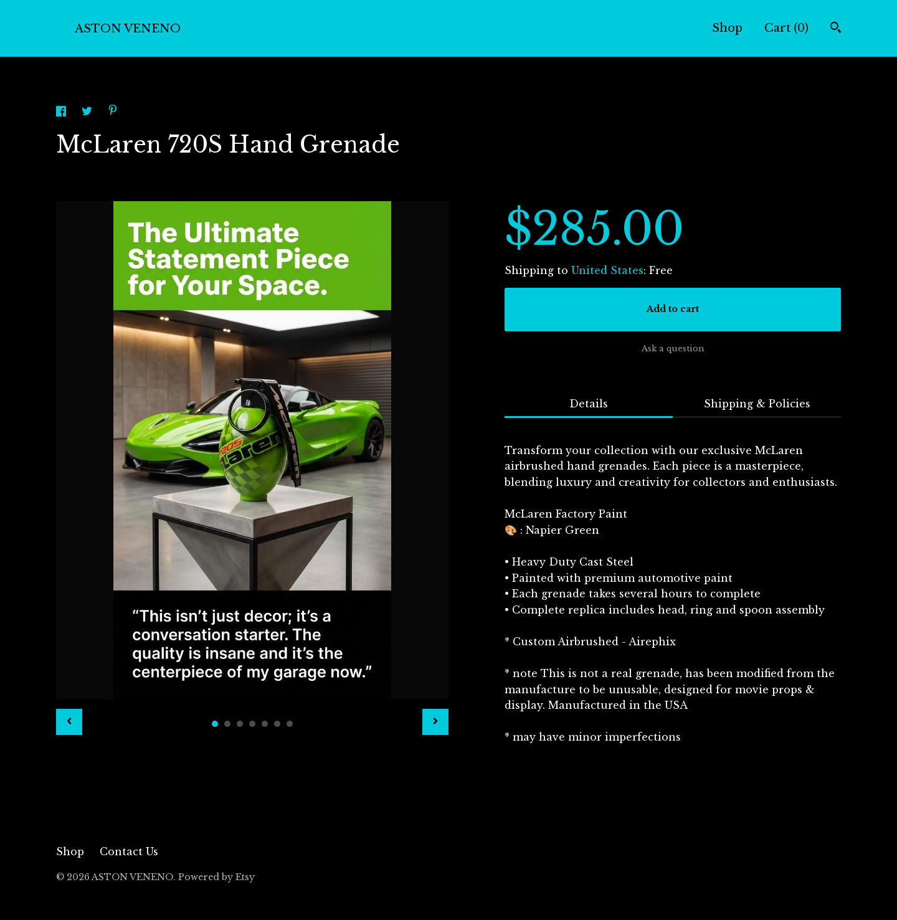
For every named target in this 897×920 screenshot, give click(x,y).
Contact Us (129, 851)
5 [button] (265, 724)
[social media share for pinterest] (113, 111)
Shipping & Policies (757, 403)
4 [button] (252, 724)
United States (607, 270)
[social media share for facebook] (62, 113)
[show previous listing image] (69, 722)
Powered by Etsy (216, 877)
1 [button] (215, 724)
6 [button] (277, 724)
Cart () (786, 28)
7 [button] (290, 724)
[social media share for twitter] (88, 113)
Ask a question (673, 348)
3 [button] (240, 724)
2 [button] (227, 724)
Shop (727, 28)
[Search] (835, 29)
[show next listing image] (435, 722)
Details (588, 403)
